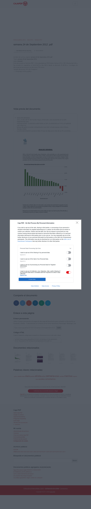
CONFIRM (32, 279)
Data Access (45, 286)
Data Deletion (35, 286)
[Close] (77, 223)
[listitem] (45, 248)
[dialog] (45, 255)
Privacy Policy (56, 286)
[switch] (68, 252)
